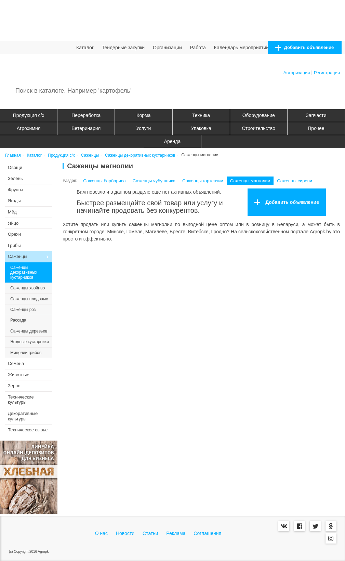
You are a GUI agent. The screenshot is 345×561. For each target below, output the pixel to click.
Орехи (14, 234)
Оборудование (258, 115)
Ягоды (14, 200)
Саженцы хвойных (27, 288)
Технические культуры (21, 399)
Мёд (12, 211)
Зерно (14, 385)
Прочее (316, 128)
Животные (18, 374)
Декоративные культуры (23, 416)
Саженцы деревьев (28, 331)
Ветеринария (86, 128)
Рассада (18, 320)
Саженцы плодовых (29, 299)
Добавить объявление (304, 48)
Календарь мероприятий (241, 47)
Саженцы (90, 155)
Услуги (143, 128)
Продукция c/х (28, 115)
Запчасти (316, 115)
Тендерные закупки (123, 47)
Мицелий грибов (25, 352)
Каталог (85, 47)
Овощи (15, 167)
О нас (101, 533)
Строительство (258, 128)
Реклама (175, 533)
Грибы (14, 245)
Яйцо (13, 223)
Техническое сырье (28, 429)
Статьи (150, 533)
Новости (125, 533)
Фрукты (15, 189)
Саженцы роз (23, 309)
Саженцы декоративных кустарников (140, 155)
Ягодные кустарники (29, 341)
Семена (16, 363)
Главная (13, 155)
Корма (143, 115)
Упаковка (201, 128)
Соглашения (207, 533)
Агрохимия (29, 128)
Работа (198, 47)
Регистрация (327, 72)
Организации (167, 47)
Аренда (172, 141)
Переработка (86, 115)
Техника (201, 115)
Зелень (15, 178)
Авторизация (296, 72)
